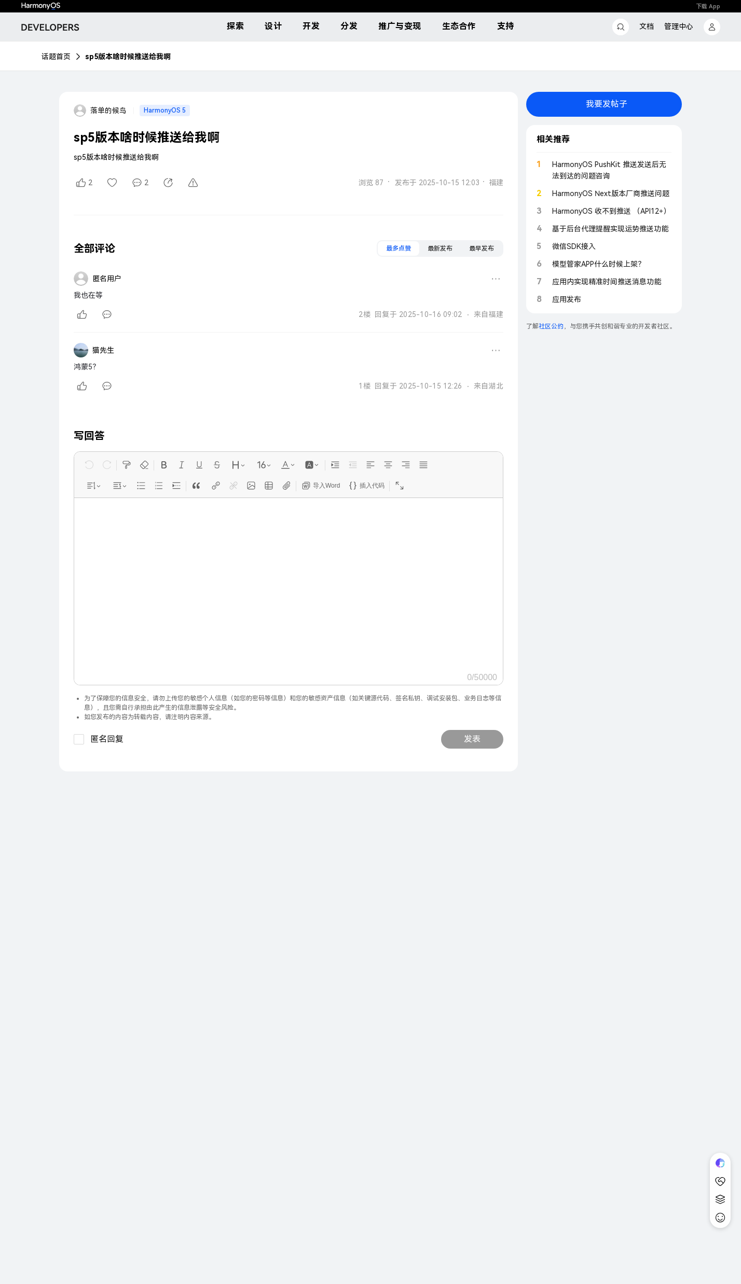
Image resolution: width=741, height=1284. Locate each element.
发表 (472, 739)
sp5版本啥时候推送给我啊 (128, 56)
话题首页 (56, 56)
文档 (646, 26)
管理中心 (678, 26)
